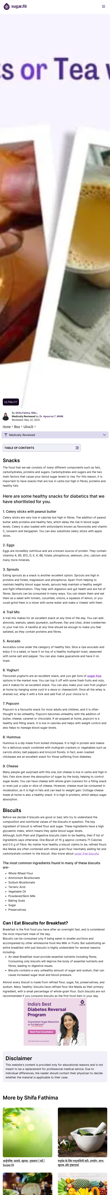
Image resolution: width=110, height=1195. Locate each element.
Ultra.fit (28, 426)
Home (7, 426)
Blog (17, 426)
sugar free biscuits (86, 853)
